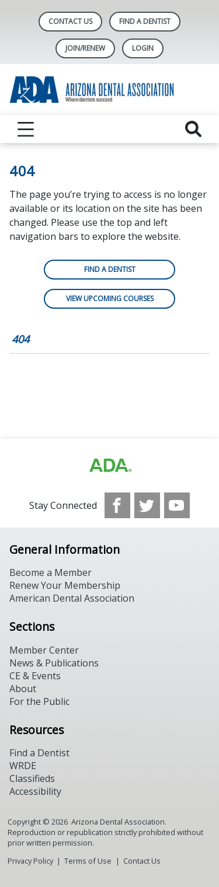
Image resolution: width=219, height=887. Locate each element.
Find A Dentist (145, 21)
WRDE (22, 765)
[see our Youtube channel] (177, 505)
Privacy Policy (30, 860)
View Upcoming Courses (110, 298)
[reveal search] (193, 129)
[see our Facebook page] (117, 505)
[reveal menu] (25, 129)
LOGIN (143, 48)
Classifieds (32, 778)
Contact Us (70, 21)
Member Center (44, 650)
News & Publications (54, 662)
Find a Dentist (109, 269)
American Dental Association (71, 598)
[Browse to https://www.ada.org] (109, 465)
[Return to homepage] (109, 89)
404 (20, 339)
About (22, 688)
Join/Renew (85, 48)
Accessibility (35, 791)
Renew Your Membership (64, 585)
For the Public (39, 701)
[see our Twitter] (147, 505)
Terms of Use (88, 860)
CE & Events (35, 675)
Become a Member (50, 572)
